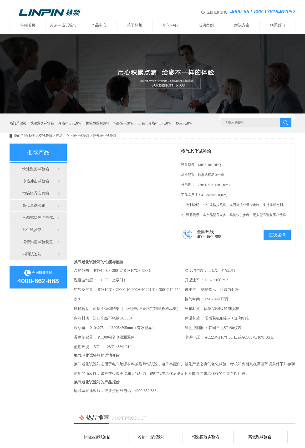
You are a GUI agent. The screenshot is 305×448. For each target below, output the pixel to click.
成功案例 (206, 25)
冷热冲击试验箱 (63, 25)
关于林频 (134, 25)
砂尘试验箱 (184, 123)
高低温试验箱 (124, 123)
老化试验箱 (81, 136)
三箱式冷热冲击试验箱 (155, 123)
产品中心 (99, 25)
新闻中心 (170, 25)
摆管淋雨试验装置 (37, 242)
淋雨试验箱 (31, 254)
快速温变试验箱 (42, 123)
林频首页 (28, 25)
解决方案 (241, 25)
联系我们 (277, 25)
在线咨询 (277, 234)
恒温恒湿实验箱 (97, 123)
